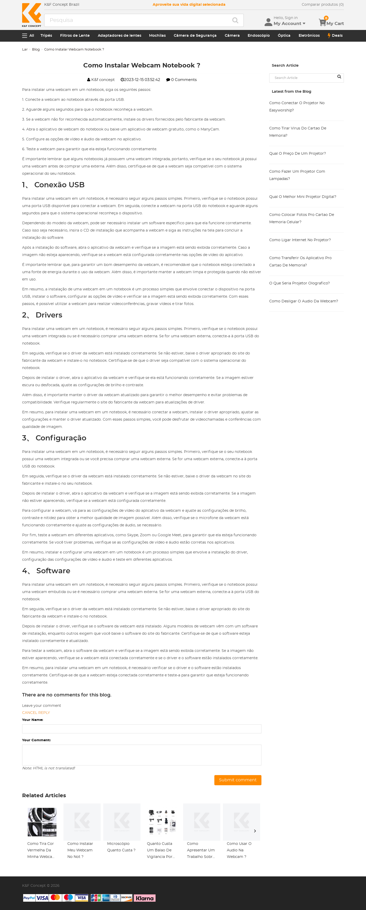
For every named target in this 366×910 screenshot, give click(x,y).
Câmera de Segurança (195, 36)
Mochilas (157, 36)
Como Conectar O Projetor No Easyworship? (297, 106)
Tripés (46, 36)
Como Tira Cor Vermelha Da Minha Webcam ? (41, 851)
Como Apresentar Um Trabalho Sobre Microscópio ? (201, 851)
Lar (25, 49)
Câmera (232, 36)
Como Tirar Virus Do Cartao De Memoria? (297, 132)
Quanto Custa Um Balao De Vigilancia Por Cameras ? (159, 851)
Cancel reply (36, 713)
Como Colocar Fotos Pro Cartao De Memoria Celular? (301, 218)
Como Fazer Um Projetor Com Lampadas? (297, 175)
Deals (335, 36)
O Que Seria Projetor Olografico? (299, 283)
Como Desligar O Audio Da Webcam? (303, 301)
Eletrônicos (309, 36)
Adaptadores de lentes (119, 36)
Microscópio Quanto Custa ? (121, 847)
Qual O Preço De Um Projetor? (297, 153)
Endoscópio (259, 36)
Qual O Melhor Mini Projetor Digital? (302, 197)
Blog (36, 49)
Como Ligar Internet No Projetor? (300, 240)
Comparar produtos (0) (323, 5)
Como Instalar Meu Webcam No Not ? (80, 850)
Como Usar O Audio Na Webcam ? (239, 850)
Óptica (284, 36)
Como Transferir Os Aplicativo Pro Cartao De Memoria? (300, 261)
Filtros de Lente (75, 36)
